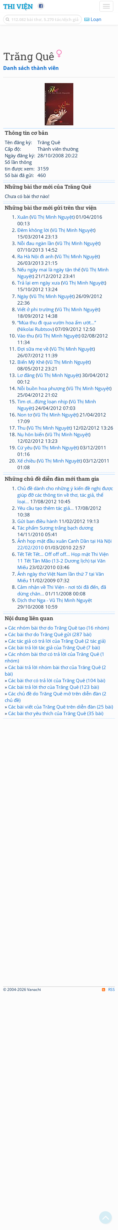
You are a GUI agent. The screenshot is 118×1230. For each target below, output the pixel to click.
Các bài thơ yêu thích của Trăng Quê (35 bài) (55, 831)
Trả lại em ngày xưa (38, 400)
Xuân (22, 334)
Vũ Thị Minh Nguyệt (52, 334)
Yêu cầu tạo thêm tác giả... (45, 625)
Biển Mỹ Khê (30, 479)
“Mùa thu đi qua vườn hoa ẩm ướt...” (56, 440)
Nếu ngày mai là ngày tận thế (48, 387)
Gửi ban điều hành (37, 639)
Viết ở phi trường (35, 427)
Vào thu (25, 453)
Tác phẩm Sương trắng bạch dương (55, 645)
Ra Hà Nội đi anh (35, 374)
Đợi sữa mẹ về (32, 466)
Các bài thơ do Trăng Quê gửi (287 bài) (49, 752)
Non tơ (24, 532)
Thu (21, 545)
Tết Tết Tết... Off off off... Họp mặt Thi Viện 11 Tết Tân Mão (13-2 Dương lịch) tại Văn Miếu (63, 678)
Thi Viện (18, 6)
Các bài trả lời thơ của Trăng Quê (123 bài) (53, 804)
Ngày (22, 414)
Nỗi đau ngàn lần (35, 361)
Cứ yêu (24, 565)
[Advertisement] (59, 95)
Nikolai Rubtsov (36, 446)
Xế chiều (26, 578)
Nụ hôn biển (30, 552)
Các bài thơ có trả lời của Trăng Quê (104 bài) (56, 798)
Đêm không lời (33, 347)
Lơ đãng (26, 492)
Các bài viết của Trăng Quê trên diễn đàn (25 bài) (60, 824)
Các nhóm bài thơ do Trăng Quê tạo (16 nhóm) (58, 745)
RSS (108, 1224)
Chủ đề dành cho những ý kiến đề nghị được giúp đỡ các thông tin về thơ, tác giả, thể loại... (65, 612)
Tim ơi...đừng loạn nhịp (42, 519)
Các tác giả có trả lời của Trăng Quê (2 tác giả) (56, 758)
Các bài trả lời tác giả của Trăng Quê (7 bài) (54, 765)
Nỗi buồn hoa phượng (41, 506)
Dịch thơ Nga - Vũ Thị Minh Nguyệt (54, 717)
